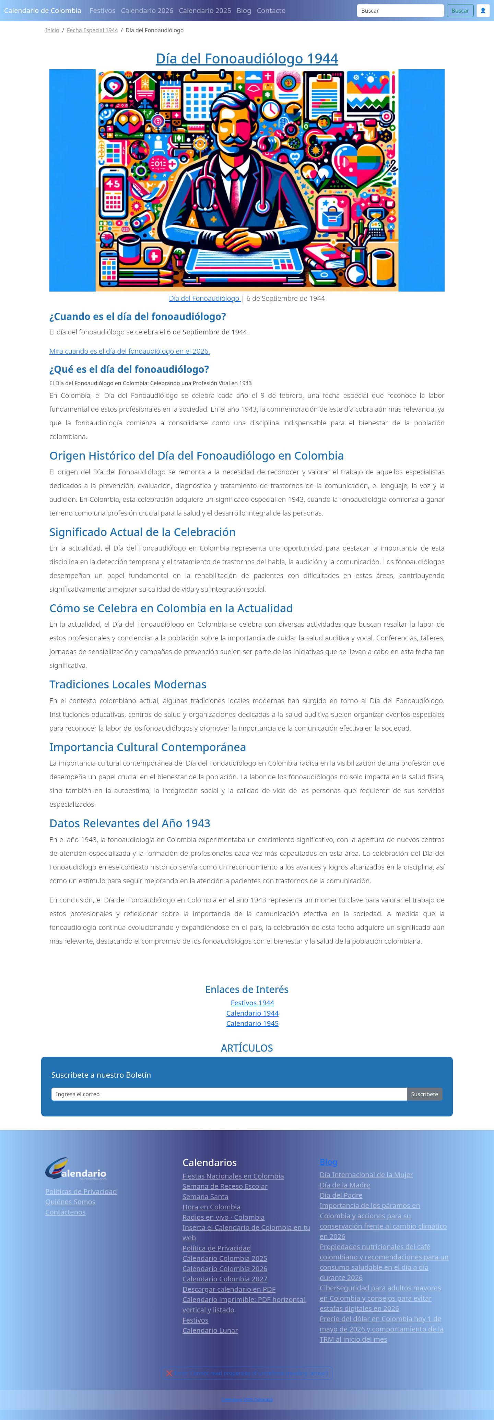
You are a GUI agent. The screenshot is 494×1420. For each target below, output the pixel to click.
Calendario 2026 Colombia (247, 1400)
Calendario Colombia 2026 (225, 1268)
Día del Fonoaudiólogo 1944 (247, 58)
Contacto (271, 10)
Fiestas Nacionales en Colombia (233, 1176)
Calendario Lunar (210, 1330)
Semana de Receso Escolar (225, 1186)
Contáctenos (65, 1212)
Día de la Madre (345, 1185)
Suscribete (424, 1094)
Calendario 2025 (205, 10)
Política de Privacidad (217, 1248)
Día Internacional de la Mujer (366, 1174)
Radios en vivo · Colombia (224, 1217)
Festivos (102, 10)
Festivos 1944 (252, 1002)
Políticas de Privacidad (81, 1191)
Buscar (460, 10)
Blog (244, 10)
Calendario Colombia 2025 (225, 1258)
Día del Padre (341, 1195)
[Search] (400, 10)
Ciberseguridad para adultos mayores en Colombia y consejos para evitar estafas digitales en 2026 (380, 1298)
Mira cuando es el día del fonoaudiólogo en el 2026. (129, 351)
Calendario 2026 (147, 10)
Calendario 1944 (252, 1013)
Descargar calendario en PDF (229, 1289)
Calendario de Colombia (42, 10)
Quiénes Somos (70, 1201)
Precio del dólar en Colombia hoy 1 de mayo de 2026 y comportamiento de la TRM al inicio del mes (382, 1329)
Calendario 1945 (252, 1023)
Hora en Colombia (211, 1206)
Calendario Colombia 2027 (225, 1278)
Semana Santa (205, 1196)
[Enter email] (229, 1094)
